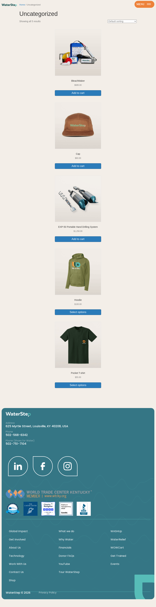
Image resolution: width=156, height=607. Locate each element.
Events (115, 564)
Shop (12, 580)
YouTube (64, 564)
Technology (16, 556)
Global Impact (18, 531)
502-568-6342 (17, 435)
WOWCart (117, 547)
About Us (15, 547)
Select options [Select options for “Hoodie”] (78, 312)
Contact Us (16, 572)
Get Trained (118, 556)
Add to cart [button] (78, 93)
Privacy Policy (48, 592)
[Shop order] (122, 21)
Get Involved (17, 539)
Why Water (66, 539)
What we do (66, 531)
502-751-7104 (16, 444)
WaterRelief (118, 539)
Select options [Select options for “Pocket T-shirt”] (78, 385)
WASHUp (116, 531)
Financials (65, 547)
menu (143, 4)
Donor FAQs (66, 556)
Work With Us (17, 564)
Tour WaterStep (69, 572)
